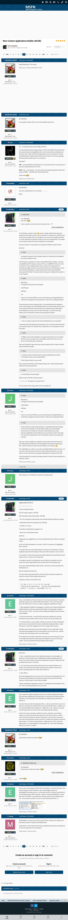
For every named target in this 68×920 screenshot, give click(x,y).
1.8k (10, 80)
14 (36, 54)
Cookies (41, 909)
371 (10, 836)
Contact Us (35, 909)
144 (10, 229)
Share (49, 46)
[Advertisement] (34, 24)
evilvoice (11, 595)
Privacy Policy (28, 909)
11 (27, 54)
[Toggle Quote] (21, 214)
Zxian (11, 142)
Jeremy (11, 390)
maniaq (11, 816)
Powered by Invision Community (34, 912)
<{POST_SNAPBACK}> (57, 227)
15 (39, 54)
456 (10, 203)
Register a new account (19, 872)
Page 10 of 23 (55, 54)
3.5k (10, 410)
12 (30, 54)
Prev (7, 54)
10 (24, 54)
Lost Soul (11, 758)
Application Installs (22, 47)
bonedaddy (11, 183)
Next (43, 54)
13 (33, 54)
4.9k (10, 162)
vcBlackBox (14, 46)
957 (10, 615)
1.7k (10, 778)
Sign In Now (49, 872)
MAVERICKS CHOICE (11, 60)
